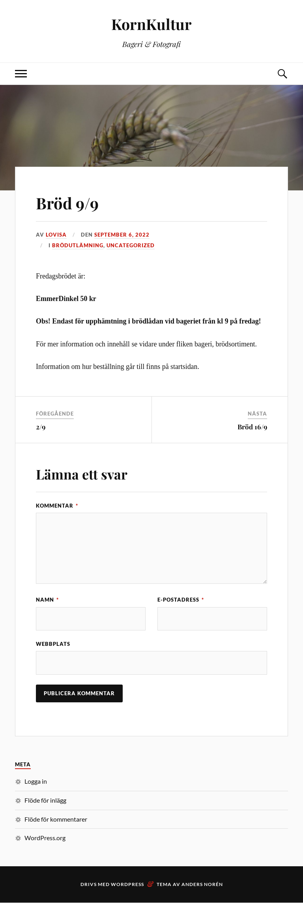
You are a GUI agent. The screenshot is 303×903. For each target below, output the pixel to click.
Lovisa (56, 234)
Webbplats (53, 644)
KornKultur (151, 24)
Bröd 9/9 (70, 202)
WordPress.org (44, 838)
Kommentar (57, 505)
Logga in (35, 781)
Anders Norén (202, 885)
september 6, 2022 (122, 234)
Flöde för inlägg (45, 800)
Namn (47, 599)
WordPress (127, 885)
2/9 (40, 426)
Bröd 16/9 (252, 426)
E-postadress (180, 599)
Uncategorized (131, 245)
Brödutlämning (77, 245)
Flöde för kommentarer (55, 819)
